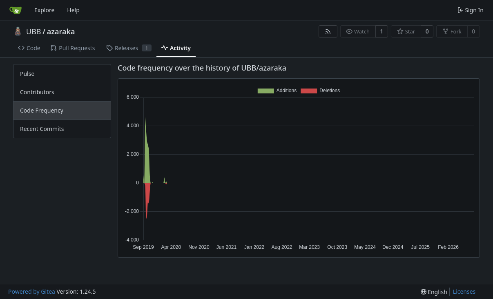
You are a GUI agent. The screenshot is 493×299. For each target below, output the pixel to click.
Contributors (37, 92)
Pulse (27, 74)
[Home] (15, 10)
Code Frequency (41, 110)
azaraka (61, 31)
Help (73, 10)
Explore (44, 10)
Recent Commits (42, 129)
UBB (33, 31)
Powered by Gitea (31, 291)
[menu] (434, 292)
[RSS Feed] (328, 31)
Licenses (464, 291)
